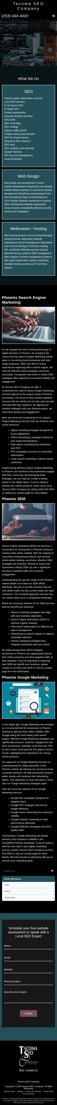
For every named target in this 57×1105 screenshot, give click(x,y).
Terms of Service (38, 1102)
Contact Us (32, 1070)
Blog (21, 1070)
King (7, 885)
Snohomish (10, 898)
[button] (53, 16)
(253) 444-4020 (14, 16)
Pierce (7, 891)
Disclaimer (5, 1098)
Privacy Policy (26, 1102)
